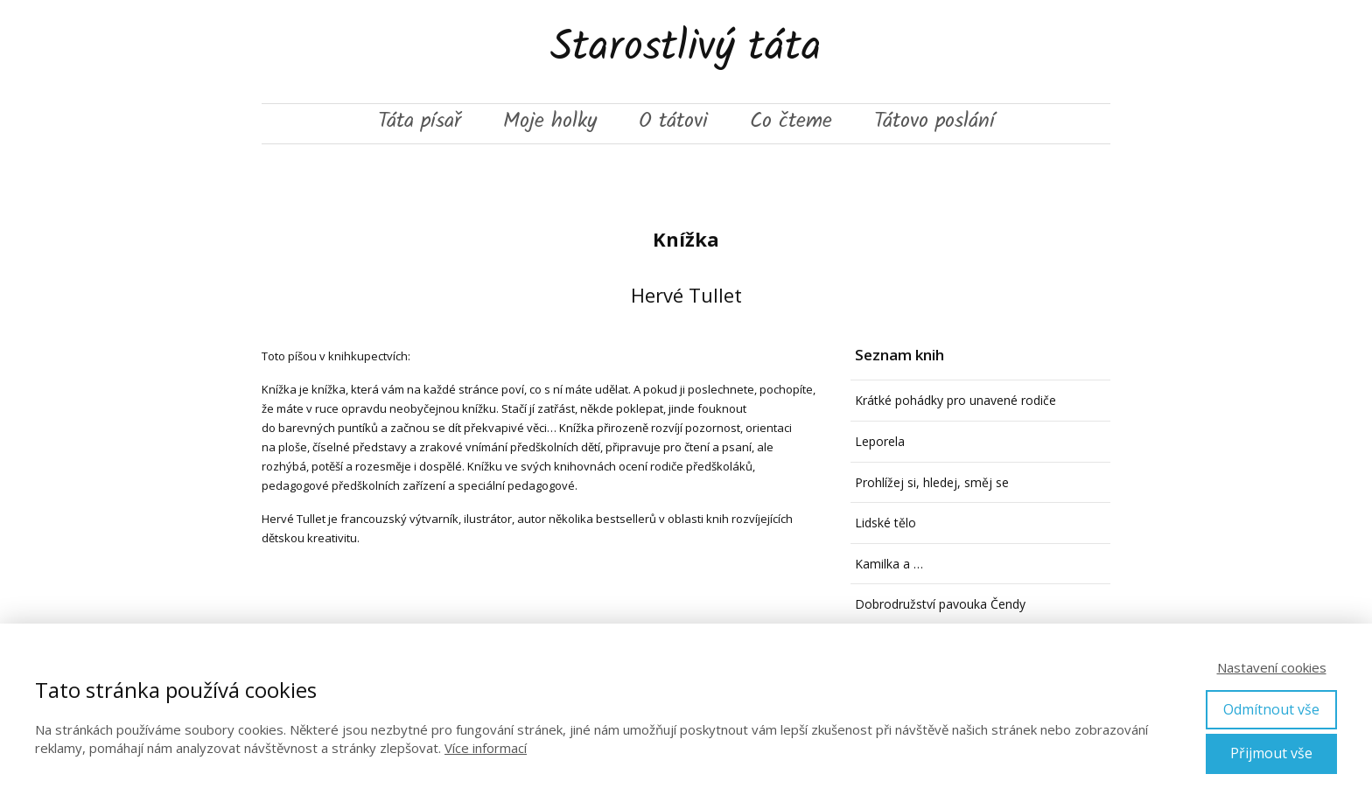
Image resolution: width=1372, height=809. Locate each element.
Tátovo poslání (934, 123)
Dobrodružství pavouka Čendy (940, 604)
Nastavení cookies (1271, 667)
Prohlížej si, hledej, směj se (932, 482)
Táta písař (419, 123)
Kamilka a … (889, 563)
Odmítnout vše (1271, 709)
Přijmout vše (1271, 753)
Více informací (485, 748)
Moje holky (550, 123)
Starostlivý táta (686, 52)
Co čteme (791, 123)
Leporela (880, 441)
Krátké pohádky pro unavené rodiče (955, 400)
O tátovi (673, 123)
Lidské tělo (885, 522)
